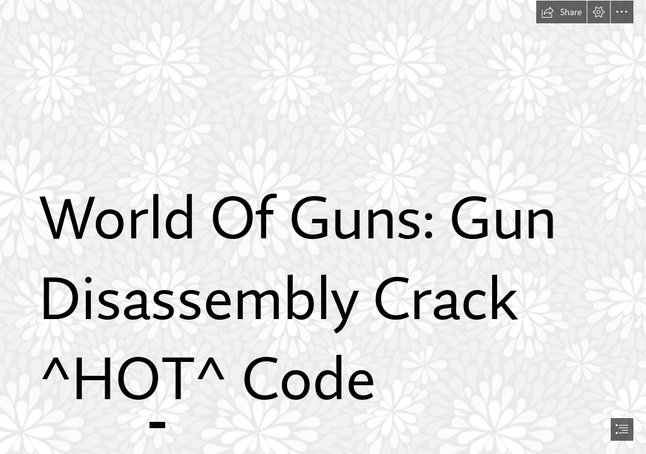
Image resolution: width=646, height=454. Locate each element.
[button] (561, 12)
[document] (323, 227)
